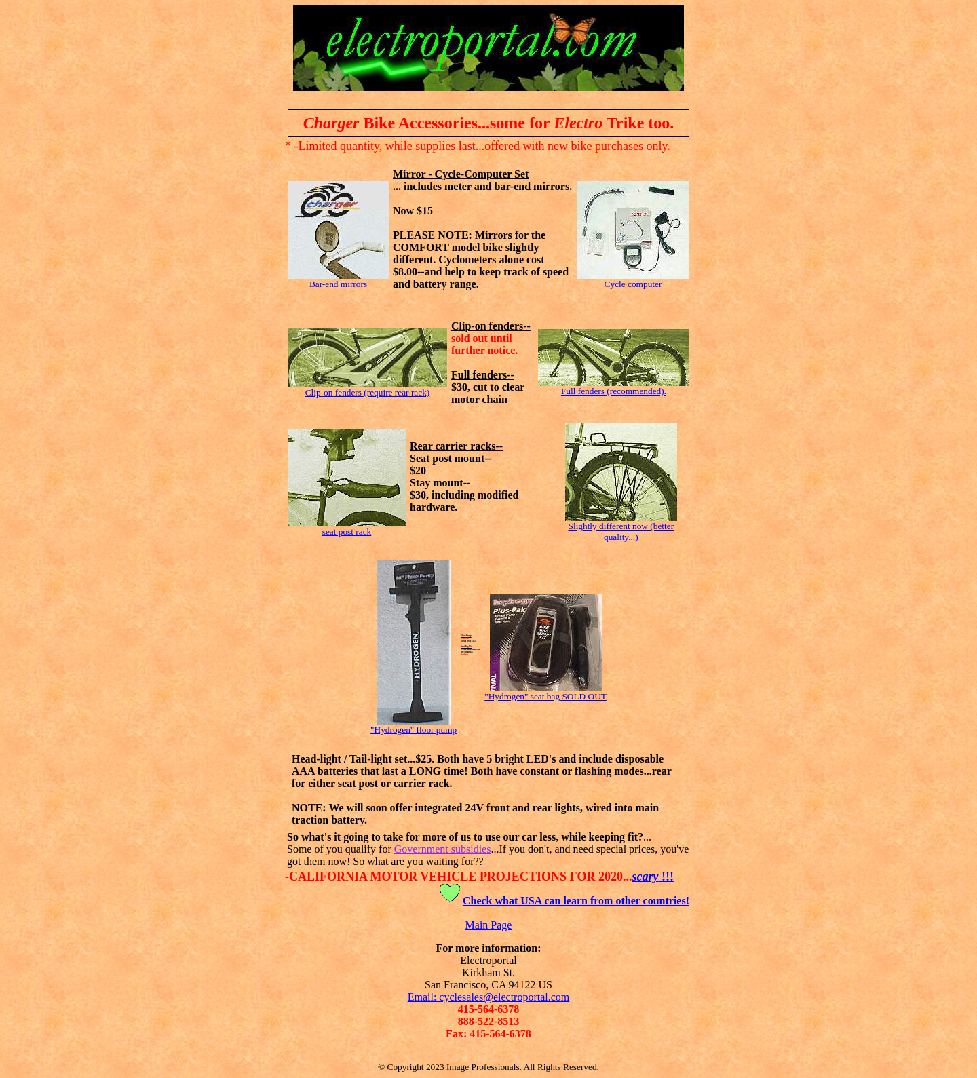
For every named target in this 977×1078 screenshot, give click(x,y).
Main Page (488, 925)
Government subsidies (442, 849)
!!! (652, 876)
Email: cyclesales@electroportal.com (489, 997)
